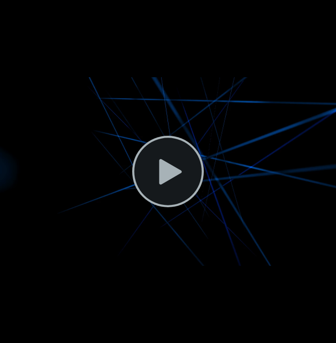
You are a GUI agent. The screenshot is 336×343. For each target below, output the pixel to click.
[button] (168, 171)
